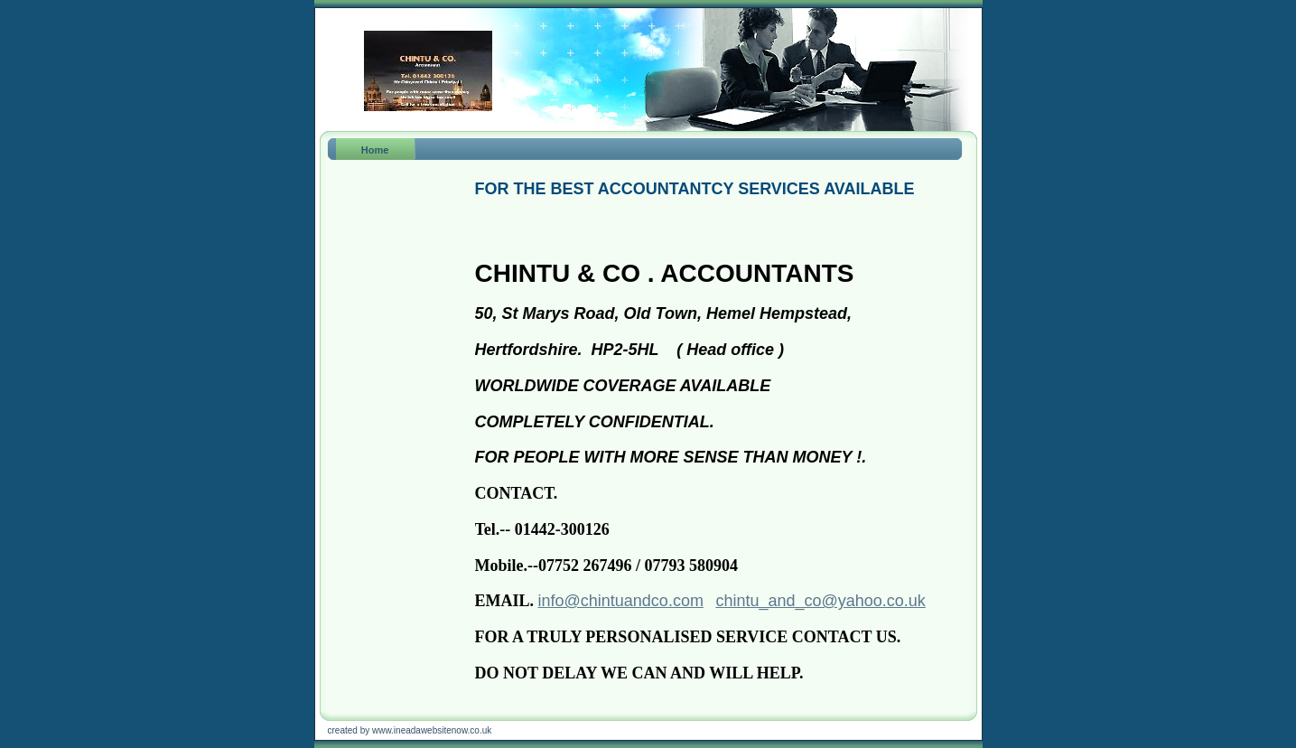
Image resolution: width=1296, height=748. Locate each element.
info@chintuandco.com (621, 601)
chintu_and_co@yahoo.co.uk (820, 601)
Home (375, 150)
